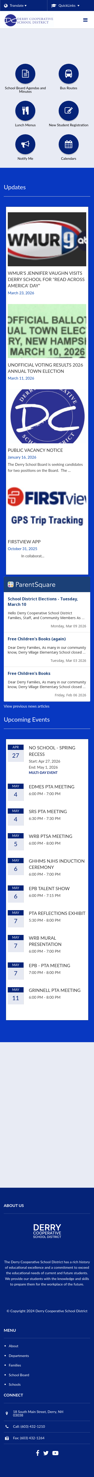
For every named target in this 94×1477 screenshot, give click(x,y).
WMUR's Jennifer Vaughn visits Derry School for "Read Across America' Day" (46, 279)
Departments (19, 1355)
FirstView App (24, 541)
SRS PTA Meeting (48, 811)
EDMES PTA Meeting (51, 786)
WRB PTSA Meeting (50, 836)
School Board (19, 1375)
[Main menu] (85, 20)
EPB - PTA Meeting (49, 965)
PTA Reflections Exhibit (57, 913)
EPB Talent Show (49, 888)
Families (15, 1365)
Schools (15, 1384)
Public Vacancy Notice (35, 450)
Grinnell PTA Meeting (54, 990)
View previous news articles (26, 706)
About (13, 1346)
